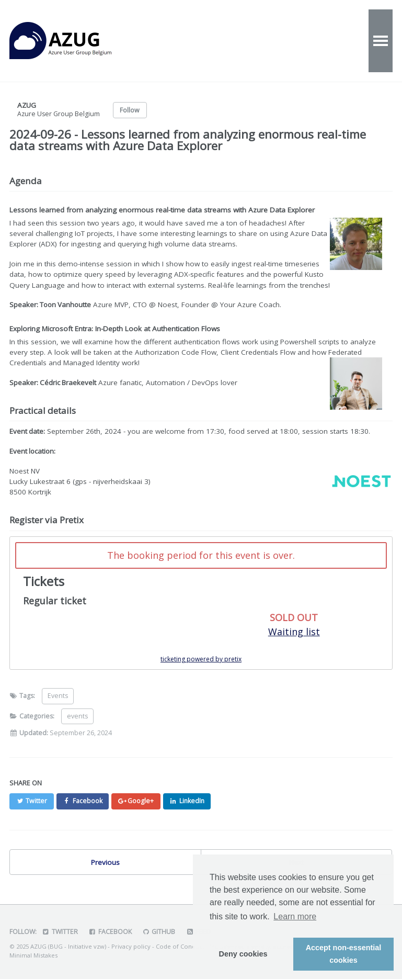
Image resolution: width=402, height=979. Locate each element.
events (77, 716)
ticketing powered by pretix (201, 659)
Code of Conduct (180, 946)
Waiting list (294, 632)
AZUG (72, 40)
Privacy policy (131, 946)
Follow (130, 110)
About (283, 41)
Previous (105, 862)
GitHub (159, 931)
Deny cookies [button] (243, 954)
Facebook (110, 931)
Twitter (60, 931)
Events (187, 41)
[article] (201, 603)
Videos (236, 41)
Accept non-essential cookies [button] (344, 953)
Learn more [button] (294, 916)
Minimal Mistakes (33, 955)
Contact (334, 41)
